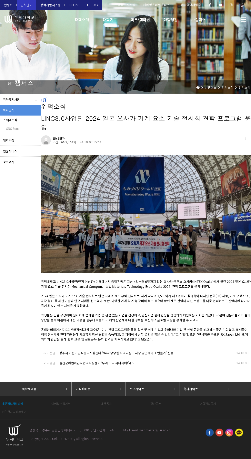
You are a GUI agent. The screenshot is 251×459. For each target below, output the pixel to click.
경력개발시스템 (50, 5)
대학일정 (21, 140)
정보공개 (21, 162)
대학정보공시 (208, 396)
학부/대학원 (140, 19)
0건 (55, 142)
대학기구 (110, 19)
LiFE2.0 (74, 5)
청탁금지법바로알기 (14, 404)
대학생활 (171, 19)
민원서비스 (21, 151)
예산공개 (106, 396)
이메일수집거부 (61, 396)
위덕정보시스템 (125, 4)
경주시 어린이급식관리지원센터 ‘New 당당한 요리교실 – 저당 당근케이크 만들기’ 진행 (116, 345)
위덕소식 (21, 110)
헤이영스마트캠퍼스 (156, 4)
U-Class (92, 5)
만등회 (8, 5)
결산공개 (155, 396)
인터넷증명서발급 (189, 4)
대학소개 (82, 19)
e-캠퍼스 (198, 19)
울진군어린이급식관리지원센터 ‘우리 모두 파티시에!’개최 (97, 355)
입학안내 (26, 5)
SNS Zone (11, 128)
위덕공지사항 (21, 100)
